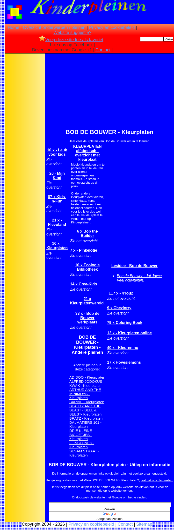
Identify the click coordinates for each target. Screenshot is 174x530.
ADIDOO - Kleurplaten (87, 377)
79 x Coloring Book (124, 323)
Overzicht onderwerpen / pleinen (54, 27)
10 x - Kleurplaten (57, 246)
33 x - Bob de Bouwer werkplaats (87, 317)
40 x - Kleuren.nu (122, 348)
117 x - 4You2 (121, 293)
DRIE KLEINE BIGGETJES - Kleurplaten (80, 435)
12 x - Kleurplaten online (129, 333)
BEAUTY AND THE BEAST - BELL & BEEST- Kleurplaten (85, 410)
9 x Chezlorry (119, 308)
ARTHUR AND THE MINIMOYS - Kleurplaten (85, 394)
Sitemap (144, 524)
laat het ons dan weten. (157, 480)
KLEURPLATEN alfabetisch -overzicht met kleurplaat (87, 152)
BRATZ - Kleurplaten (85, 418)
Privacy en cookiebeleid (112, 27)
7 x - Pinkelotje (83, 250)
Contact (102, 49)
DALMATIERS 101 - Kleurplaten (85, 424)
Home (13, 27)
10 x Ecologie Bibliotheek (87, 267)
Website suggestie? (72, 32)
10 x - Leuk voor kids (57, 152)
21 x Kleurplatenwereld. (87, 301)
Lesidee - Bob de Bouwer (134, 266)
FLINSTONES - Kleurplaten (81, 445)
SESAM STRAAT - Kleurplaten (84, 453)
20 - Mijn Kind (57, 175)
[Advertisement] (25, 130)
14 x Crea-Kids (83, 284)
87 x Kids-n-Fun (57, 199)
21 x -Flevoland (57, 222)
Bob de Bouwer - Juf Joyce (139, 276)
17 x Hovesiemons (124, 362)
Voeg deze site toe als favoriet (71, 39)
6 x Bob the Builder (87, 233)
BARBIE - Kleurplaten (86, 402)
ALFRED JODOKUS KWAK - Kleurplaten (85, 383)
